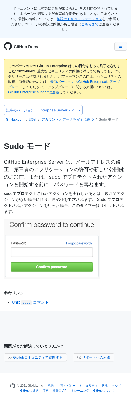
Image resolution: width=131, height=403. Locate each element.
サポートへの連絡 (93, 358)
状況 (105, 386)
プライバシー (67, 386)
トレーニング (80, 390)
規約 (51, 386)
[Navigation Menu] (120, 46)
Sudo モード (109, 120)
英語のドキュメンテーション (79, 19)
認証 (33, 120)
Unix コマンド (30, 302)
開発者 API (60, 390)
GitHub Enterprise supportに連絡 (33, 92)
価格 (46, 390)
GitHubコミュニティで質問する (35, 358)
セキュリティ (89, 386)
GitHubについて (103, 390)
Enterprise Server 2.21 (43, 110)
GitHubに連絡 (29, 390)
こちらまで (90, 24)
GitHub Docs (26, 46)
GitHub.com (15, 120)
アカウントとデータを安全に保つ (68, 120)
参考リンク (14, 293)
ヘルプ (116, 386)
